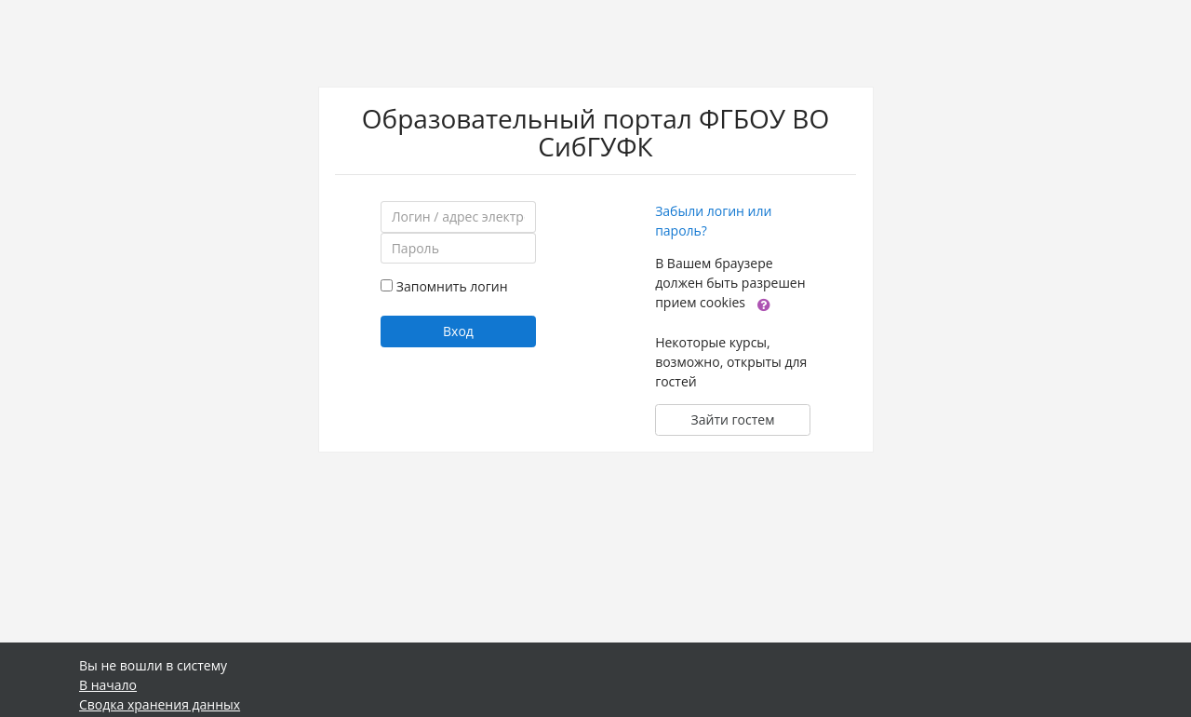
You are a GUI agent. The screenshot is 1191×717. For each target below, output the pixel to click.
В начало (108, 685)
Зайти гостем (733, 419)
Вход (458, 331)
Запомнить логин (452, 286)
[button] (764, 303)
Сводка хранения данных (159, 704)
